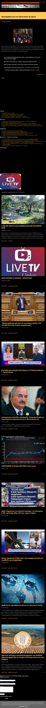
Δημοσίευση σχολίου (13, 286)
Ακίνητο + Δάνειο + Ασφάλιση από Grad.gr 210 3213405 (11, 9)
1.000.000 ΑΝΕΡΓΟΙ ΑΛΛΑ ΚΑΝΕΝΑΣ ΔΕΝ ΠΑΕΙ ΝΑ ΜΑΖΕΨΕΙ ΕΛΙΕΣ (21, 227)
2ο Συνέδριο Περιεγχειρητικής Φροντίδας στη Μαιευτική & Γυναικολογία (15, 134)
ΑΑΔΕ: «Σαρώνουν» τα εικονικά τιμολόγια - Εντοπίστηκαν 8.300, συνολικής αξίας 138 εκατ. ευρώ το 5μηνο (22, 512)
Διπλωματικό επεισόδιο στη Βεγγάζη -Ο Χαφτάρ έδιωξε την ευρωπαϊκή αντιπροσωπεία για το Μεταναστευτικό (22, 418)
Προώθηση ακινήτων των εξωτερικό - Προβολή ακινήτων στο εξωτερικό (14, 145)
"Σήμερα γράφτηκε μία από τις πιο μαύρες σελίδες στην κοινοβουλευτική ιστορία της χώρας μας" (21, 324)
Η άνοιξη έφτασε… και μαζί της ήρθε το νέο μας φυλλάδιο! (12, 115)
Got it (26, 706)
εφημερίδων (11, 172)
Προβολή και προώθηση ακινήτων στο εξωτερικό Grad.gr (22, 605)
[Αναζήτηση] (41, 2)
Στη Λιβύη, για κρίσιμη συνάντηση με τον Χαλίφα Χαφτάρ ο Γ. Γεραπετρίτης (22, 371)
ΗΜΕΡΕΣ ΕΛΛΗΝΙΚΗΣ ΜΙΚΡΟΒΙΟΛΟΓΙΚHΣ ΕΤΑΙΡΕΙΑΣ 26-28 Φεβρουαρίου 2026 (17, 133)
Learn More (21, 706)
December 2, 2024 (34, 70)
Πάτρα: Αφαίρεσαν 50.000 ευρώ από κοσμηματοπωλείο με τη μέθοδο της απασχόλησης (22, 559)
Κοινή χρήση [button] (40, 74)
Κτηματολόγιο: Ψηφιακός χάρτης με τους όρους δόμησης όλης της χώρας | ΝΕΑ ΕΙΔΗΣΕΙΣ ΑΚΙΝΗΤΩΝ (20, 140)
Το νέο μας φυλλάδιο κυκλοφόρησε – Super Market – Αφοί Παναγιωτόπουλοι (16, 117)
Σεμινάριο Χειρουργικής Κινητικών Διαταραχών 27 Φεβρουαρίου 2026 (14, 131)
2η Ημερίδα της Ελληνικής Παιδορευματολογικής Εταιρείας (12, 130)
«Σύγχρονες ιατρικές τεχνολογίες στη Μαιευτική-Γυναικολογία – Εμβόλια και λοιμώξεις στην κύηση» (19, 135)
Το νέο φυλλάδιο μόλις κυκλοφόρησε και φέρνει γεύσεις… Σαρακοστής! (14, 116)
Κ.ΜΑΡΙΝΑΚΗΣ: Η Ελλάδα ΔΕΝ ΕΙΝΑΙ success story (12, 122)
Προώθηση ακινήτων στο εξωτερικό (8, 113)
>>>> (44, 241)
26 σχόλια (10, 241)
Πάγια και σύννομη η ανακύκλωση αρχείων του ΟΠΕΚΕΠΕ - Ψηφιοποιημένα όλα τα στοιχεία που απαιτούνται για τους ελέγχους (22, 657)
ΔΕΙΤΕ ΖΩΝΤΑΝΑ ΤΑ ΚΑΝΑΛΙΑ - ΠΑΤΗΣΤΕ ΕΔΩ (16, 278)
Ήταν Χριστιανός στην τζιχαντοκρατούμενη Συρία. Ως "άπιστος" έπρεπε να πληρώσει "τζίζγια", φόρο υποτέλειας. (21, 124)
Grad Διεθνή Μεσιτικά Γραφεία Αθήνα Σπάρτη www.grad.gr (13, 114)
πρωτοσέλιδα (7, 172)
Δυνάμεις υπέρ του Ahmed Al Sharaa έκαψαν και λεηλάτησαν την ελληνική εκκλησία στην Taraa (19, 121)
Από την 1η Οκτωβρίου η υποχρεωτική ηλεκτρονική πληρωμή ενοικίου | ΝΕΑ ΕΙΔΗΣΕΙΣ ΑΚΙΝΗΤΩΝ (20, 139)
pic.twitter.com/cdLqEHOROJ (32, 67)
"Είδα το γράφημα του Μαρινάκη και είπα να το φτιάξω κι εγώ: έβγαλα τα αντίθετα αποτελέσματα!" (19, 123)
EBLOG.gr (4, 5)
